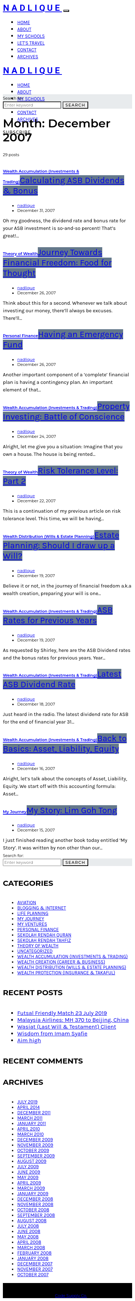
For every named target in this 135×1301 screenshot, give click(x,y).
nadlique (26, 205)
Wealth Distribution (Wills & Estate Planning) (71, 967)
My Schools (31, 36)
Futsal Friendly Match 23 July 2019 (62, 1013)
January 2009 (32, 1193)
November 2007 (35, 1269)
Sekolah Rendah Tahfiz (44, 940)
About (24, 29)
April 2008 (29, 1242)
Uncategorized (35, 951)
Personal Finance (38, 929)
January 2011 (31, 1123)
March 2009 (31, 1188)
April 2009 (29, 1183)
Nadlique (32, 8)
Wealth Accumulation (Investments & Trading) (72, 956)
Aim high (29, 1040)
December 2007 (35, 1263)
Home (23, 22)
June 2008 (28, 1231)
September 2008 (36, 1215)
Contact (26, 50)
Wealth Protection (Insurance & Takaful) (66, 972)
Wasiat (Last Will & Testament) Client (66, 1026)
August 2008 (31, 1220)
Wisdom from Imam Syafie (52, 1033)
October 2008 (33, 1209)
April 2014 (28, 1107)
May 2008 (28, 1236)
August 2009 (31, 1161)
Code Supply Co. (71, 1295)
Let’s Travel (31, 43)
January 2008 (33, 1258)
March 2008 (31, 1247)
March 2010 (30, 1134)
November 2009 (35, 1145)
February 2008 (34, 1253)
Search (75, 105)
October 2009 (33, 1150)
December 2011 (33, 1112)
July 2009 (28, 1166)
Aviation (26, 902)
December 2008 (35, 1199)
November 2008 (35, 1204)
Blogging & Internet (41, 908)
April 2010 (28, 1129)
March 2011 (29, 1118)
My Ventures (32, 924)
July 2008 (28, 1226)
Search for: (13, 98)
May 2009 (28, 1177)
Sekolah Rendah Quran (44, 935)
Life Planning (32, 913)
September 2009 (36, 1156)
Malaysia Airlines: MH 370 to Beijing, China (73, 1019)
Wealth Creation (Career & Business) (61, 962)
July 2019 (27, 1102)
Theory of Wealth (37, 945)
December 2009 (35, 1139)
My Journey (30, 918)
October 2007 (33, 1274)
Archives (27, 56)
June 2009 (28, 1172)
